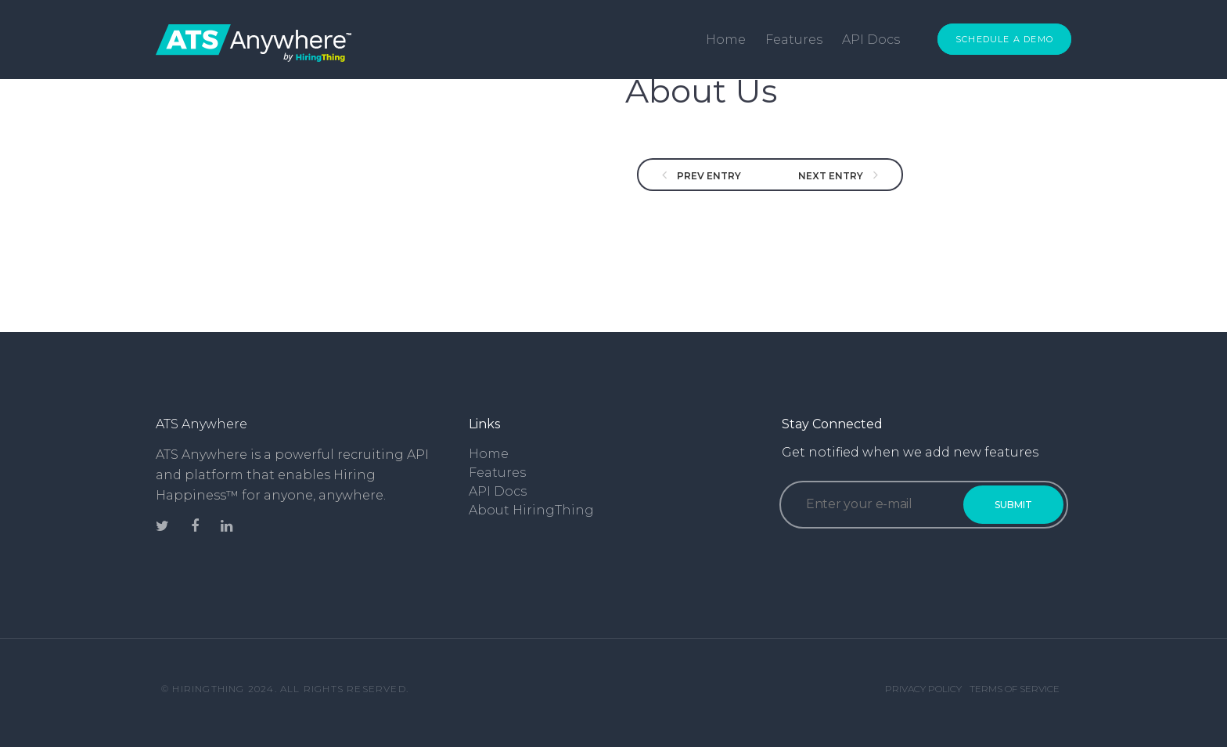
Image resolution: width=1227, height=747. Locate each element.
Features (793, 39)
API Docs (871, 39)
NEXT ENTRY (831, 176)
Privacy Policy (923, 689)
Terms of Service (1015, 689)
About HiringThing (531, 510)
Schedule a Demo (1004, 39)
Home (726, 39)
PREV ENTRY (708, 176)
